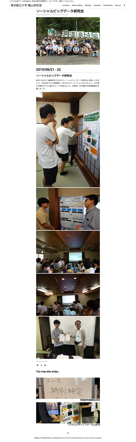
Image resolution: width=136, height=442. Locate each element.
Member (88, 5)
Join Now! (66, 5)
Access (118, 5)
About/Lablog (77, 5)
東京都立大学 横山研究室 (26, 5)
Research (97, 5)
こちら (70, 1)
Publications (108, 5)
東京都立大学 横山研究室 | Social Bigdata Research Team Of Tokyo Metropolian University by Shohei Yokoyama (68, 438)
